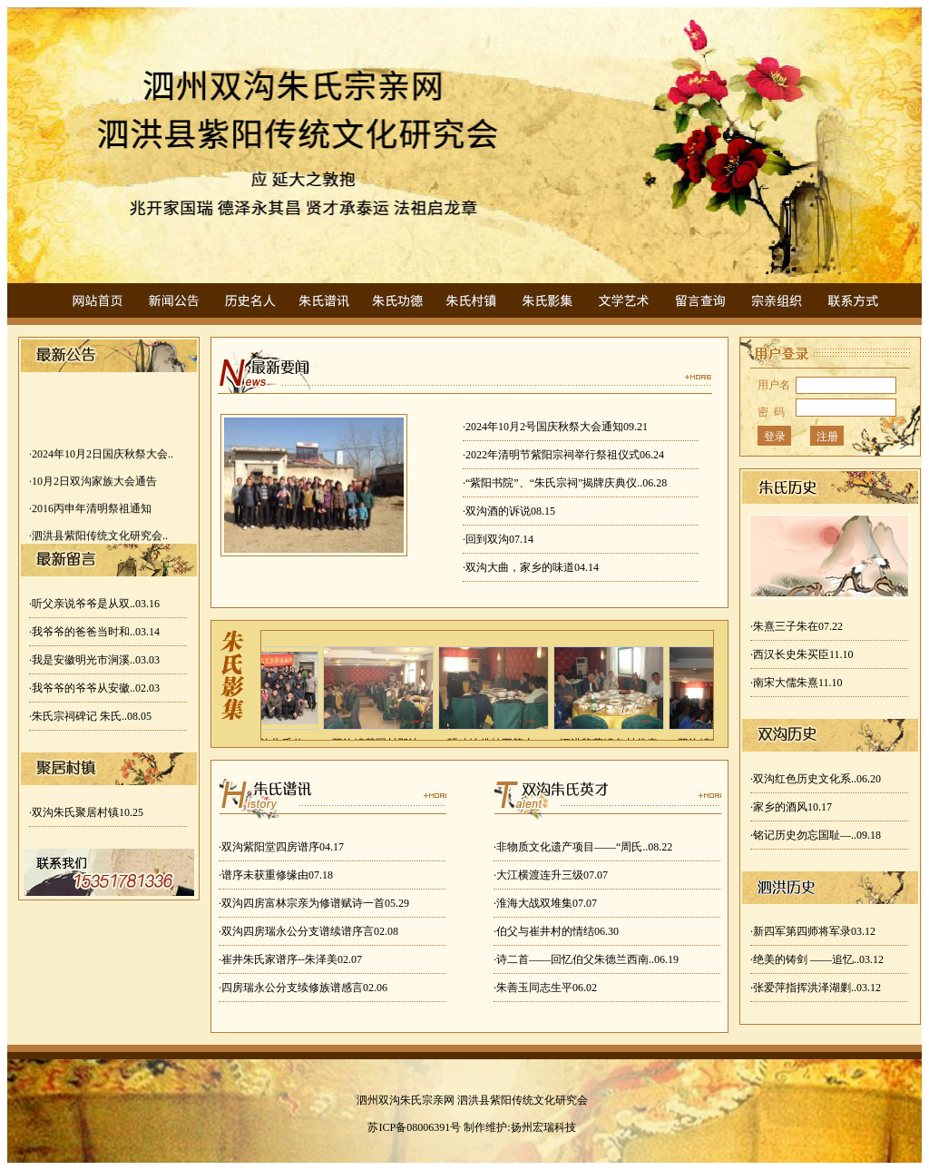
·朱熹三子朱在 (796, 626)
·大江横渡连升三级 (551, 875)
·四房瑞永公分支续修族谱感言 (303, 987)
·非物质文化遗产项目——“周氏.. (583, 847)
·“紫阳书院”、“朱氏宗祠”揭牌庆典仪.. (565, 483)
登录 (775, 436)
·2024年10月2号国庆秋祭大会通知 (555, 426)
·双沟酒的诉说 (509, 511)
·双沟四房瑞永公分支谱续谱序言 (308, 931)
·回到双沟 (498, 539)
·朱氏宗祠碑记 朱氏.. (90, 716)
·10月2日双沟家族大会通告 (93, 483)
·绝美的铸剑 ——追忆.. (817, 959)
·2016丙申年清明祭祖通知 (90, 511)
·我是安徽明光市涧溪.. (94, 660)
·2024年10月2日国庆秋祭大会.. (101, 456)
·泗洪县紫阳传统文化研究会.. (98, 538)
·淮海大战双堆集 (545, 903)
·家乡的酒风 (791, 807)
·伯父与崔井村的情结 (556, 931)
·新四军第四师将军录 (812, 931)
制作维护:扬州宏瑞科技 (519, 1127)
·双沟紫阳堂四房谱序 (281, 847)
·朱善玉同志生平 (545, 987)
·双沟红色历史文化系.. (815, 778)
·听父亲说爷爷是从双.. (94, 603)
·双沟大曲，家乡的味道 (531, 567)
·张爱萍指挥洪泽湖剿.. (815, 987)
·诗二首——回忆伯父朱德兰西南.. (586, 959)
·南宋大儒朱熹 (796, 682)
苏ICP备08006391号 (414, 1127)
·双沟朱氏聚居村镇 (86, 812)
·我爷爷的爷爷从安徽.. (94, 688)
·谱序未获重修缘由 (276, 875)
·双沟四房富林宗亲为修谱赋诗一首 (314, 903)
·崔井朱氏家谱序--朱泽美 (290, 959)
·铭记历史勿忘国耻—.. (815, 835)
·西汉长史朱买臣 (802, 654)
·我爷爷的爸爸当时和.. (94, 631)
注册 (827, 436)
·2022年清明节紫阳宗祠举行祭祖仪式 (563, 454)
